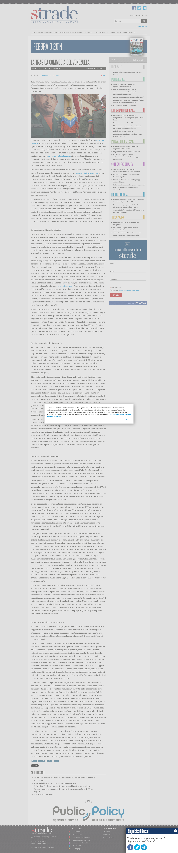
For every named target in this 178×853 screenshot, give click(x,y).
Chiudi (128, 420)
